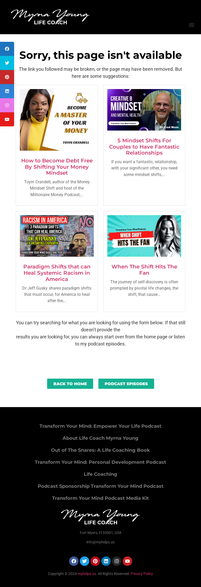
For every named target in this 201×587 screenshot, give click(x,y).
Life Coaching (100, 474)
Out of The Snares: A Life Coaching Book (100, 450)
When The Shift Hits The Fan (144, 269)
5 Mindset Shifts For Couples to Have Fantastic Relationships (144, 146)
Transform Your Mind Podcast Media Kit (100, 498)
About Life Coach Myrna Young (100, 438)
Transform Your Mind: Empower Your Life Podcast (100, 426)
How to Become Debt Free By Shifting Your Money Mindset (57, 166)
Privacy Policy (142, 574)
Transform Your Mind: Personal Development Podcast (100, 462)
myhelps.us (86, 574)
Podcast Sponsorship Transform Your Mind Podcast (101, 486)
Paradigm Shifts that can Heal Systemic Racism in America (57, 272)
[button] (191, 24)
